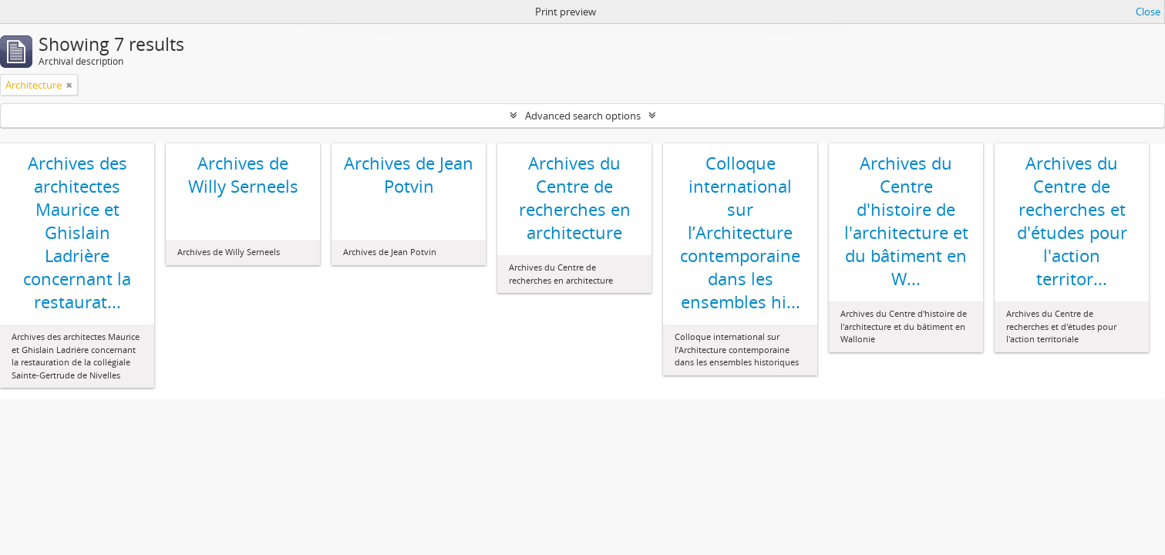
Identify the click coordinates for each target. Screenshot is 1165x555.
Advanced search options (583, 116)
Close (1148, 11)
